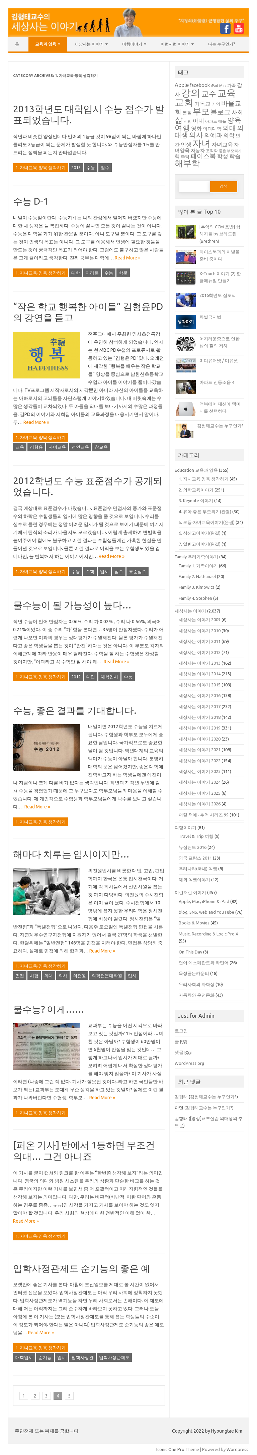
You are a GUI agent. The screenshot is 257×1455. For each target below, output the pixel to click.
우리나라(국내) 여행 (198, 868)
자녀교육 (57, 447)
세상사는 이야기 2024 (200, 782)
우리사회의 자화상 (197, 984)
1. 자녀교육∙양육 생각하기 (40, 167)
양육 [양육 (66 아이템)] (234, 120)
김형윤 (36, 447)
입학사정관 (82, 1357)
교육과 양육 (45, 44)
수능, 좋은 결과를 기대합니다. (75, 710)
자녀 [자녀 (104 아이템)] (201, 143)
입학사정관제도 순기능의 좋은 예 (81, 1268)
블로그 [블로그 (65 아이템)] (220, 112)
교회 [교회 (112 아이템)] (184, 102)
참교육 (101, 447)
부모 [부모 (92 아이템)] (201, 111)
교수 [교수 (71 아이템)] (208, 94)
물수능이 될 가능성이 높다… (72, 605)
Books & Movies (194, 922)
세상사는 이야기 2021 (200, 749)
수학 (90, 571)
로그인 (181, 1030)
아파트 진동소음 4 (216, 382)
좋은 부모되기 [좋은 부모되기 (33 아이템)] (230, 151)
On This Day (190, 951)
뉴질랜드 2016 (192, 847)
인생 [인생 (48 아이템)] (186, 144)
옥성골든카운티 (194, 973)
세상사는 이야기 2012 (200, 652)
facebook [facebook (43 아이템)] (200, 85)
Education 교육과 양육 (196, 470)
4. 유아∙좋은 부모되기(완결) (205, 511)
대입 (90, 676)
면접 (19, 975)
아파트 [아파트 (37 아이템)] (211, 121)
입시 (104, 571)
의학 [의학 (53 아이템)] (229, 135)
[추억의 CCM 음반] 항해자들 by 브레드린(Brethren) (219, 233)
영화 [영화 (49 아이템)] (196, 128)
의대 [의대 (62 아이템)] (229, 128)
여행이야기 (132, 44)
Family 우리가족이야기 (196, 556)
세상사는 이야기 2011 (200, 641)
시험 (34, 975)
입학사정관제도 (114, 1357)
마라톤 (92, 272)
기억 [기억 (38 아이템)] (215, 104)
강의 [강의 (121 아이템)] (190, 92)
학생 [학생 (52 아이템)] (222, 156)
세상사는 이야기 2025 (200, 793)
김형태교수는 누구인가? (220, 425)
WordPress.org (189, 1063)
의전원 (79, 975)
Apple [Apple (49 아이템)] (182, 85)
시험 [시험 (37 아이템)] (188, 121)
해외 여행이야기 (194, 879)
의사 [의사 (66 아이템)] (196, 135)
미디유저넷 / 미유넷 (218, 360)
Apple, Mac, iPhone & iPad (204, 901)
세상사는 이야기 (89, 44)
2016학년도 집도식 (217, 295)
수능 (90, 167)
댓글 (183, 1052)
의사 (63, 975)
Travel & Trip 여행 (196, 836)
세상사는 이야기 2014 (200, 673)
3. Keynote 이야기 (196, 500)
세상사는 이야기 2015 (200, 684)
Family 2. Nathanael (197, 576)
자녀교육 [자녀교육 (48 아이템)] (222, 144)
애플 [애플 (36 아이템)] (222, 121)
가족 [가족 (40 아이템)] (231, 85)
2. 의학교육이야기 (196, 489)
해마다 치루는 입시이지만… (71, 854)
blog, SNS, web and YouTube (206, 912)
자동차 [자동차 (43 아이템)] (198, 150)
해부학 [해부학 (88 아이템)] (187, 163)
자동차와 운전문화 (197, 995)
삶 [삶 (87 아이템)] (179, 119)
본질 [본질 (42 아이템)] (187, 112)
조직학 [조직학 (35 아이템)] (212, 150)
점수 (105, 167)
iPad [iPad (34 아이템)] (214, 86)
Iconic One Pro (170, 1449)
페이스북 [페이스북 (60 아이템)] (203, 155)
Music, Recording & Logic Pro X (208, 933)
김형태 (181, 1096)
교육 (19, 447)
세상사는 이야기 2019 (200, 727)
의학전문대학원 (107, 975)
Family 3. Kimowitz (197, 587)
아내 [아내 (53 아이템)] (198, 120)
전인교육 (80, 447)
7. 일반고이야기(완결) (200, 544)
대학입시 (109, 676)
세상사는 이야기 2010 (200, 630)
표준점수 (137, 571)
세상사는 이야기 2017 (200, 706)
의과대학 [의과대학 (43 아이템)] (212, 128)
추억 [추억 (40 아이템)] (185, 156)
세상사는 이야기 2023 (200, 771)
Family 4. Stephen (195, 598)
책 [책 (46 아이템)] (177, 156)
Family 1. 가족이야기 (198, 565)
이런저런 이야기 (175, 44)
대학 (75, 272)
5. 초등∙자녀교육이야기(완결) (207, 522)
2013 (76, 167)
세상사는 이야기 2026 (200, 803)
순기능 (45, 1357)
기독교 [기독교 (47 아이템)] (202, 104)
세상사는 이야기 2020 (200, 739)
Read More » (128, 257)
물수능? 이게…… (48, 1009)
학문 (123, 272)
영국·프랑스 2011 (195, 858)
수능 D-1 (31, 201)
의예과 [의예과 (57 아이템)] (213, 135)
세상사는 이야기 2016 (200, 695)
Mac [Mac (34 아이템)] (222, 86)
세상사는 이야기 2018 (200, 717)
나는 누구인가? (221, 44)
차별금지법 (210, 317)
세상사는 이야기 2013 (200, 663)
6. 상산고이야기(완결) (200, 533)
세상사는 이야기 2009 (200, 619)
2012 (76, 676)
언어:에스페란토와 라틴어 (204, 962)
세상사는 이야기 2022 (200, 760)
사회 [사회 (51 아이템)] (237, 112)
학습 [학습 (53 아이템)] (235, 156)
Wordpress (237, 1449)
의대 (48, 975)
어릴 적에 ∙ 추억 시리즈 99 (204, 814)
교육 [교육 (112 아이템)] (226, 93)
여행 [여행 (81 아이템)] (182, 127)
